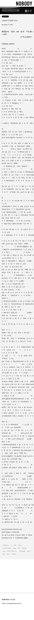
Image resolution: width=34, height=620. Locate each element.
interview (24, 548)
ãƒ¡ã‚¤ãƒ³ (10, 20)
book (15, 545)
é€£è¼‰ (14, 554)
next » (16, 20)
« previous (4, 20)
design (14, 548)
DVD (19, 548)
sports (11, 43)
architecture (6, 545)
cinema (5, 43)
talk (3, 554)
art (11, 545)
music (4, 551)
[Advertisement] (17, 576)
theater (8, 554)
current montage (7, 548)
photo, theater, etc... (12, 551)
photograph (22, 551)
